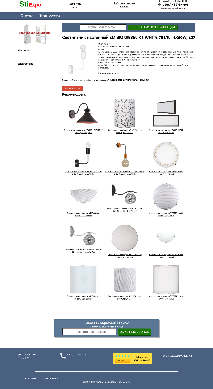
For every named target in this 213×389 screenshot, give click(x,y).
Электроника (49, 15)
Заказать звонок (76, 354)
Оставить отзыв (72, 88)
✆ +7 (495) (177, 356)
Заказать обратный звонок (173, 8)
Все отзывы (122, 360)
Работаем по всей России (124, 5)
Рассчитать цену (74, 5)
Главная (27, 15)
